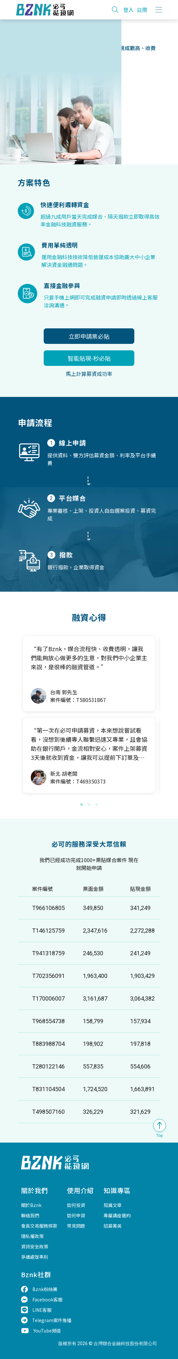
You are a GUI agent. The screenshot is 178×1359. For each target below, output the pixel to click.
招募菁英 (113, 1225)
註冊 (142, 10)
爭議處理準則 (34, 1257)
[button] (81, 804)
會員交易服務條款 (39, 1225)
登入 (128, 10)
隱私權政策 (32, 1236)
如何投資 (76, 1205)
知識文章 (113, 1205)
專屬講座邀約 (117, 1215)
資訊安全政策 (34, 1246)
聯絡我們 (30, 1215)
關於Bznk (31, 1205)
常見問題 (76, 1225)
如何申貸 (76, 1215)
